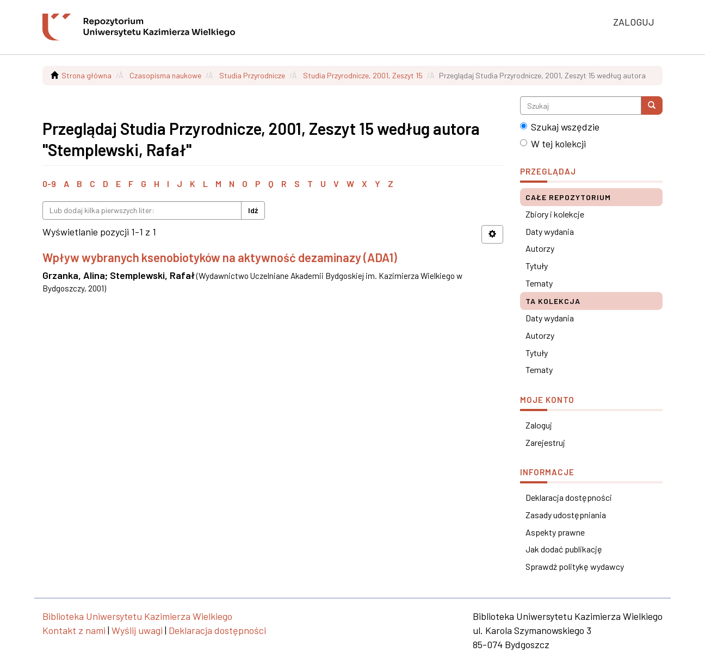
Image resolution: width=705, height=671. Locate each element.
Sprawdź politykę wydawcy (574, 566)
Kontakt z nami (74, 630)
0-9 (49, 183)
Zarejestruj (545, 442)
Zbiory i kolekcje (554, 214)
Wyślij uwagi (137, 630)
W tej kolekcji (553, 144)
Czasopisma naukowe (165, 75)
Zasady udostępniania (565, 515)
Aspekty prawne (555, 532)
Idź (253, 210)
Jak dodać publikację (563, 549)
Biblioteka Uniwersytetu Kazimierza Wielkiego (137, 616)
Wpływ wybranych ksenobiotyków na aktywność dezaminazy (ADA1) (219, 257)
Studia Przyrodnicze (252, 75)
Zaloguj (538, 425)
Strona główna (86, 75)
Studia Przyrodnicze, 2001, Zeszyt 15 (363, 75)
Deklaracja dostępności (568, 497)
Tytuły (536, 265)
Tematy (539, 283)
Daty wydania (549, 231)
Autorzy (539, 248)
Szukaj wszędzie (559, 127)
